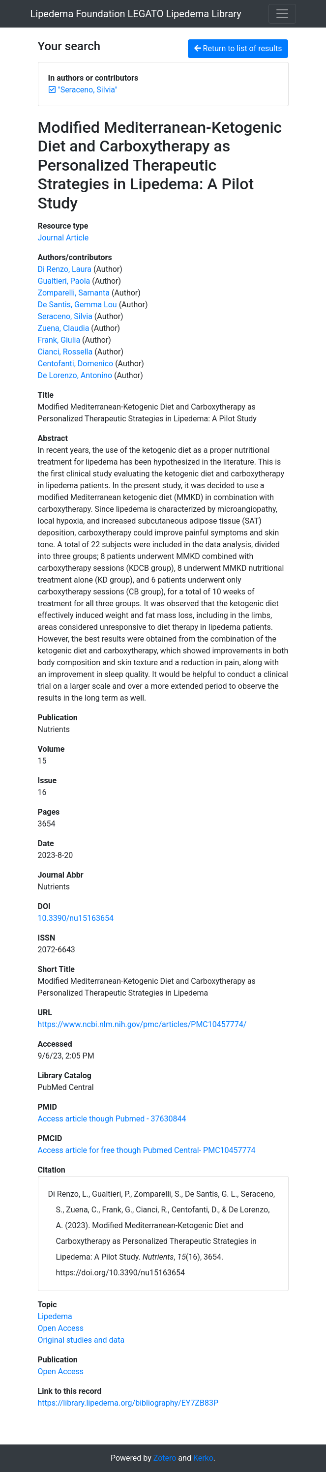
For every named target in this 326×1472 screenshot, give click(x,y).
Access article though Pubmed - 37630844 (112, 1118)
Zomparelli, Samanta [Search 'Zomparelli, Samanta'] (74, 292)
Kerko (203, 1458)
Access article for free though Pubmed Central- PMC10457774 (147, 1150)
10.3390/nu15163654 (76, 918)
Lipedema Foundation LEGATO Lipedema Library (135, 14)
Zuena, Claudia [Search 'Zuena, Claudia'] (63, 328)
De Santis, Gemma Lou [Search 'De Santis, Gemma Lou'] (77, 304)
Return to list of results (238, 48)
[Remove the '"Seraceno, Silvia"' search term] (88, 89)
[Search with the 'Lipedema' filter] (55, 1316)
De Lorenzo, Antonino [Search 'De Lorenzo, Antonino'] (75, 375)
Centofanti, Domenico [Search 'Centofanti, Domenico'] (76, 363)
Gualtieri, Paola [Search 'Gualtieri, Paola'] (64, 281)
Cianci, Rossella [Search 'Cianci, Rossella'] (65, 351)
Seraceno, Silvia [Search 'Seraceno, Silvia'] (65, 316)
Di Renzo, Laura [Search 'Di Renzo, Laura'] (65, 269)
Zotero (165, 1458)
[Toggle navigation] (282, 14)
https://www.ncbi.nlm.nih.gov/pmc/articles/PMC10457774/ (142, 1024)
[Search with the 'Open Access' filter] (61, 1328)
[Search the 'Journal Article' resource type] (63, 237)
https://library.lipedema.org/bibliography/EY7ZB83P (128, 1403)
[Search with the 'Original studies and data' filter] (81, 1340)
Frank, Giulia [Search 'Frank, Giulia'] (59, 340)
